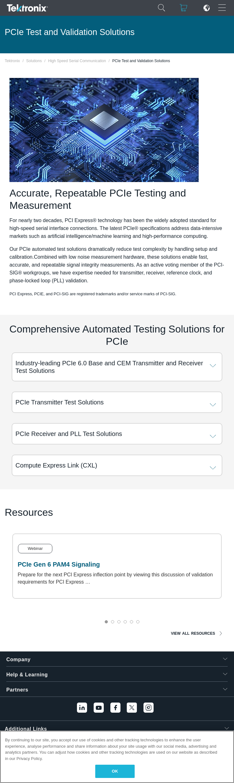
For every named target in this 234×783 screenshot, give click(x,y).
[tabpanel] (117, 566)
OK (115, 771)
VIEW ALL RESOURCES (193, 633)
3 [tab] (118, 621)
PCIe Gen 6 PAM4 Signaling (59, 564)
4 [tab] (125, 621)
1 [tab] (106, 621)
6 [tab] (137, 621)
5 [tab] (131, 621)
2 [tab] (112, 621)
